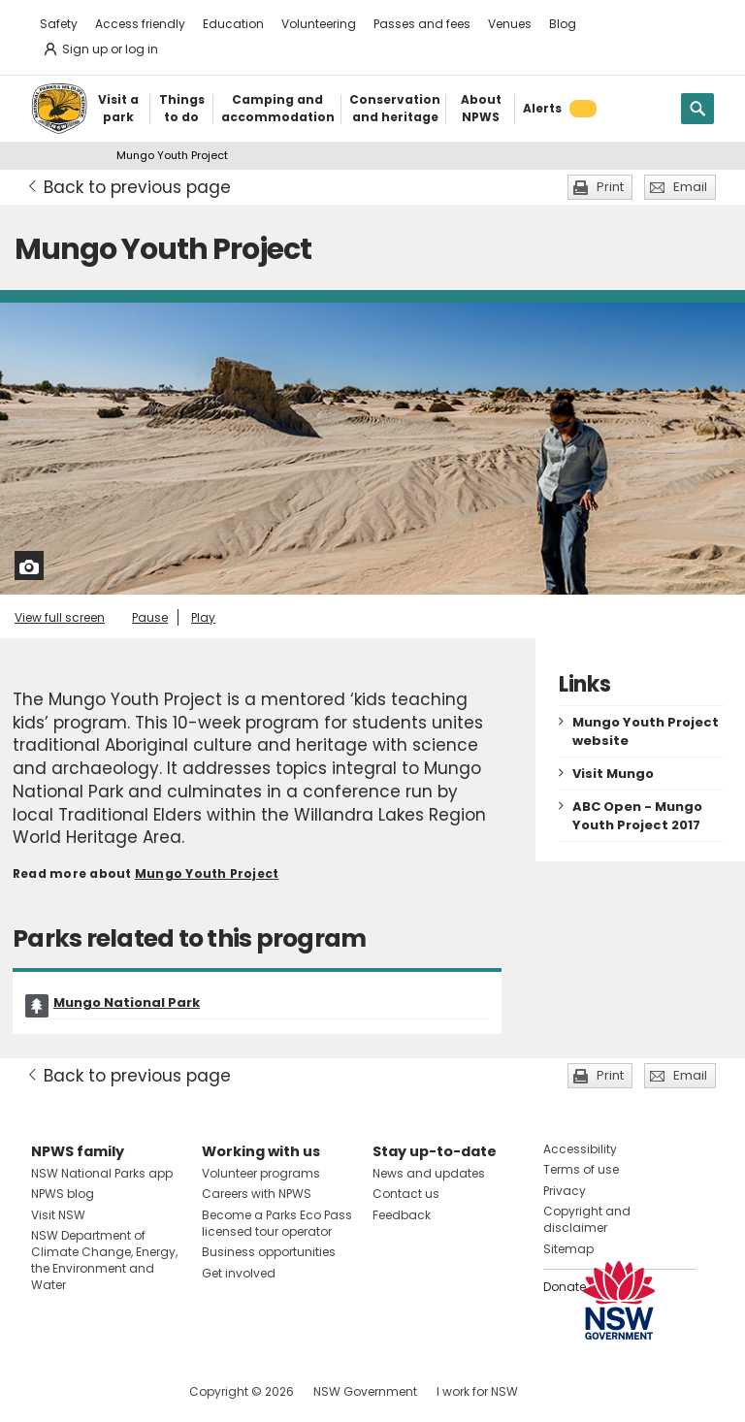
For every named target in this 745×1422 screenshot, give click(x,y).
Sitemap (568, 1249)
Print (610, 187)
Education (233, 24)
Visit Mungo (613, 773)
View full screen (60, 617)
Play (203, 617)
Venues (510, 24)
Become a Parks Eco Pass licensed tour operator (277, 1223)
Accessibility (580, 1149)
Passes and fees (421, 24)
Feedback (401, 1215)
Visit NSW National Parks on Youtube (132, 1391)
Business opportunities (269, 1252)
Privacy (564, 1190)
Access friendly (140, 24)
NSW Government (365, 1391)
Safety (59, 24)
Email (690, 187)
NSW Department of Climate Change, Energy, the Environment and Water (104, 1259)
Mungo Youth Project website (645, 731)
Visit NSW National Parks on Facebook (49, 1391)
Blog (562, 24)
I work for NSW (477, 1391)
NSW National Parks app (102, 1173)
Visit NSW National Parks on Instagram (91, 1391)
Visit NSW (58, 1215)
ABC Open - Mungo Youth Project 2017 (637, 815)
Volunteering (318, 24)
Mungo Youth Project (207, 873)
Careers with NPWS (256, 1193)
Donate (564, 1286)
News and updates (428, 1173)
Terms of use (581, 1169)
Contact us (405, 1193)
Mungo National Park (126, 1002)
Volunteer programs (261, 1173)
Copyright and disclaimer (587, 1219)
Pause (150, 617)
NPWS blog (62, 1193)
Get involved (238, 1273)
